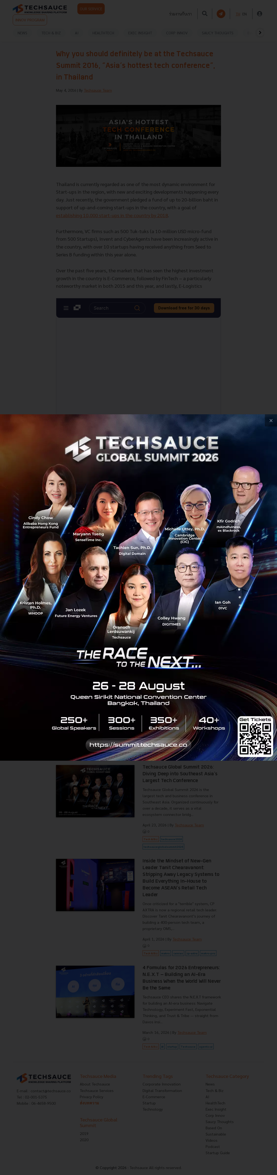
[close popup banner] (271, 420)
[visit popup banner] (138, 587)
